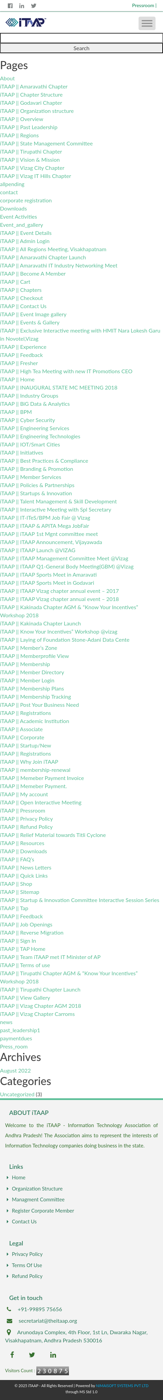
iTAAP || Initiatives (21, 452)
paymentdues (16, 1038)
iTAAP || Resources (22, 843)
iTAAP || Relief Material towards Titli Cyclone (53, 835)
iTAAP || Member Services (30, 477)
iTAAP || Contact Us (23, 306)
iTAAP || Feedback (21, 355)
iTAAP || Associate (21, 729)
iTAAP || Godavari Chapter (31, 102)
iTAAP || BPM (16, 411)
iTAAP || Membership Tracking (35, 696)
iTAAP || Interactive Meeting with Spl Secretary (55, 509)
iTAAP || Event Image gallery (33, 314)
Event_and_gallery (21, 224)
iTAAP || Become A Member (33, 273)
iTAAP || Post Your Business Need (39, 704)
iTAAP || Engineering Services (34, 428)
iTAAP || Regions (19, 135)
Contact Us (21, 1221)
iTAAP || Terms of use (25, 965)
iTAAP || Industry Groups (29, 395)
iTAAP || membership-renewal (35, 769)
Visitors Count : (20, 1370)
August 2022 (15, 1070)
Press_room (14, 1046)
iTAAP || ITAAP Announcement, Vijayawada (51, 542)
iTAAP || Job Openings (26, 924)
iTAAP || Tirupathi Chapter (31, 151)
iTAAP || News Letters (25, 867)
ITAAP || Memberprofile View (34, 656)
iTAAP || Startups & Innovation (36, 493)
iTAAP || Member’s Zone (28, 647)
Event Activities (18, 216)
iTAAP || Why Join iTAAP (29, 761)
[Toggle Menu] (147, 23)
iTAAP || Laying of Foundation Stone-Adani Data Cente (64, 639)
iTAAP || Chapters (20, 289)
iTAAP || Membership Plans (32, 688)
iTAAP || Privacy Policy (26, 818)
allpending (12, 184)
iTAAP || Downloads (23, 851)
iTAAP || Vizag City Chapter (32, 167)
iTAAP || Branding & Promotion (36, 468)
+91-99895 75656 (40, 1309)
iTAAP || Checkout (21, 298)
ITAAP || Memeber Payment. (33, 786)
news (6, 1022)
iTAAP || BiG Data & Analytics (35, 403)
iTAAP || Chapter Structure (31, 94)
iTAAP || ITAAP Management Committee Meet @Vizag (64, 558)
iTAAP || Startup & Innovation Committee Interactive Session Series (79, 900)
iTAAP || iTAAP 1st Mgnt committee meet (49, 534)
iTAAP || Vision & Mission (30, 159)
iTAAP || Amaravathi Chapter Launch (43, 257)
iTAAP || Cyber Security (27, 420)
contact (9, 192)
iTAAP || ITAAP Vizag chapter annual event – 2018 (59, 599)
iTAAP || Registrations (25, 712)
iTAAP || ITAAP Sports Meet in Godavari (47, 582)
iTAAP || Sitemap (19, 891)
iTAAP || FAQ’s (17, 859)
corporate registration (26, 200)
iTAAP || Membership (25, 664)
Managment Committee (35, 1199)
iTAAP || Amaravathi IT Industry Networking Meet (58, 265)
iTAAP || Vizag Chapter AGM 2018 (40, 1005)
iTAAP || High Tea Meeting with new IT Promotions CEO (66, 371)
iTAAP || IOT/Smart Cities (30, 444)
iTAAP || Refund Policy (26, 826)
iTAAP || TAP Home (23, 948)
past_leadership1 (20, 1030)
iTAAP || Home (17, 379)
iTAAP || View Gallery (25, 997)
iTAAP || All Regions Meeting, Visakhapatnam (53, 249)
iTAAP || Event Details (26, 232)
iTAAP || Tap (14, 908)
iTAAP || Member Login (27, 680)
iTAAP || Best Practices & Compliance (44, 460)
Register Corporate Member (39, 1210)
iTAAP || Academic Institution (34, 721)
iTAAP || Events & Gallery (29, 322)
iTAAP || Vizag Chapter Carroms (37, 1014)
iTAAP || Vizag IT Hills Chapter (35, 176)
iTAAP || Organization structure (37, 110)
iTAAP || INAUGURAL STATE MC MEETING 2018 (58, 387)
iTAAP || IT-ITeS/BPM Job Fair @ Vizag (45, 517)
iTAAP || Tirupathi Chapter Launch (40, 989)
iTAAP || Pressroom (22, 810)
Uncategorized (17, 1094)
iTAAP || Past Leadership (28, 127)
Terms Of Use (23, 1265)
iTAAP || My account (24, 794)
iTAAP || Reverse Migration (32, 932)
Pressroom (144, 5)
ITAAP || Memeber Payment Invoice (42, 778)
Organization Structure (33, 1188)
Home (15, 1177)
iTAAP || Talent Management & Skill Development (58, 501)
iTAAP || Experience (23, 346)
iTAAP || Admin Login (25, 241)
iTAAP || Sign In (18, 940)
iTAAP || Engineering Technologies (40, 436)
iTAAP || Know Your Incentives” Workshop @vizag (58, 631)
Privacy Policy (23, 1254)
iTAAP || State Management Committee (46, 143)
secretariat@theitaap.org (48, 1320)
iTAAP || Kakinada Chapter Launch (40, 623)
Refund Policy (23, 1276)
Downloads (13, 208)
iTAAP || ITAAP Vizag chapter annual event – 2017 (59, 590)
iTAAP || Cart (15, 281)
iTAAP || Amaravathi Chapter (34, 86)
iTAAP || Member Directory (32, 672)
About (7, 78)
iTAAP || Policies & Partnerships (37, 485)
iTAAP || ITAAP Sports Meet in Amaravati (48, 574)
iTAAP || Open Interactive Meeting (41, 802)
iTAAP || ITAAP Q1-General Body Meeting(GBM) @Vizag (66, 566)
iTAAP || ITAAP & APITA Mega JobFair (44, 525)
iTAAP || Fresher (19, 363)
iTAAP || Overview (21, 119)
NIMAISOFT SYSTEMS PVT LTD (122, 1385)
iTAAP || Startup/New (25, 745)
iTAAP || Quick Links (24, 875)
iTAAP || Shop (16, 883)
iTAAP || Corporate (22, 737)
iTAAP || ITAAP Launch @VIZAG (37, 550)
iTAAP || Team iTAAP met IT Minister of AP (50, 957)
